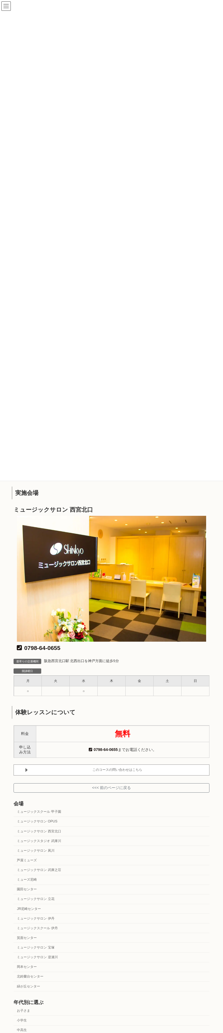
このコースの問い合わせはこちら (117, 770)
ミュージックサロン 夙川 (35, 851)
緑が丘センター (28, 986)
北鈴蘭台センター (30, 976)
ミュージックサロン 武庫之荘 (39, 870)
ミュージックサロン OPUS (37, 821)
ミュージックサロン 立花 (35, 899)
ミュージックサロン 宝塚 (35, 947)
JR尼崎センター (29, 908)
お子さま (23, 1011)
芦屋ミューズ (27, 860)
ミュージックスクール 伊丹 (37, 928)
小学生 (22, 1020)
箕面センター (27, 938)
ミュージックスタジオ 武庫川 (39, 841)
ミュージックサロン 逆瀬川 (37, 957)
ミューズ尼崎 (27, 879)
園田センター (27, 889)
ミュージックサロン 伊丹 (35, 918)
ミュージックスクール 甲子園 (39, 812)
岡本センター (27, 967)
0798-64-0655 (38, 648)
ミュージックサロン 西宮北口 (39, 831)
